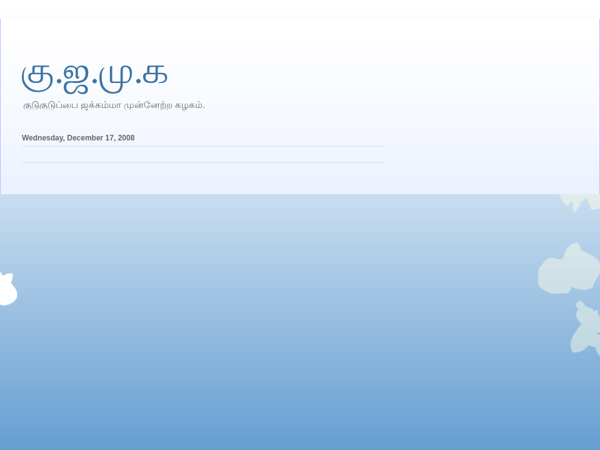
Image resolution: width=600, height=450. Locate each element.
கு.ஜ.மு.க (95, 70)
